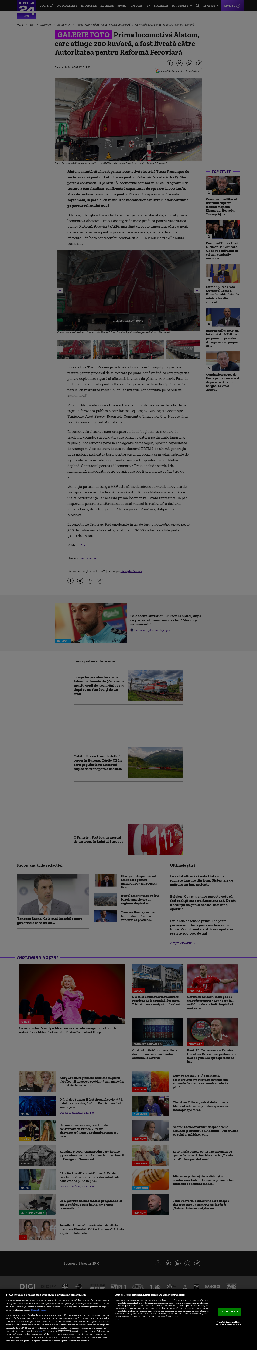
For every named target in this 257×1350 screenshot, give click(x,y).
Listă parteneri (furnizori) (127, 1319)
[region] (128, 1319)
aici (40, 1331)
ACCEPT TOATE (230, 1311)
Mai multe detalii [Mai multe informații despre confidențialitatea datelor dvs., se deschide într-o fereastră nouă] (38, 1310)
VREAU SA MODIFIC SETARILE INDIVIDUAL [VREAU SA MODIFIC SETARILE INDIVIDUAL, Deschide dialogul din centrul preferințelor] (228, 1323)
